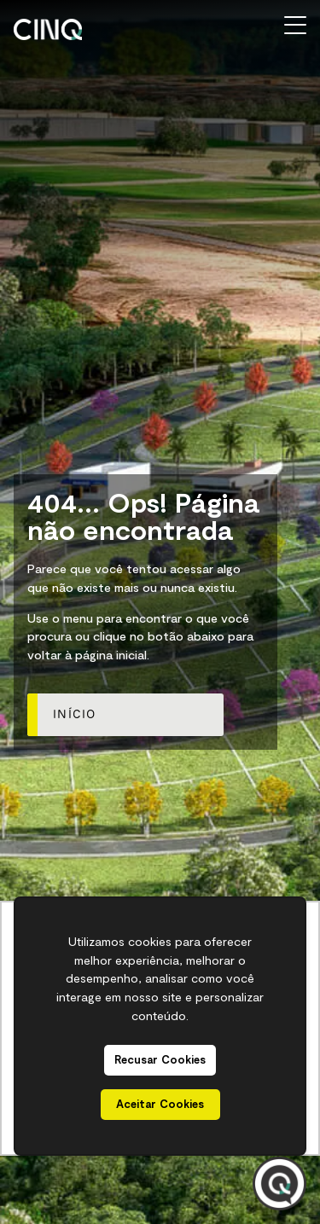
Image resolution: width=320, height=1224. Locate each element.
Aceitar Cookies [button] (160, 1104)
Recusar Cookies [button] (160, 1059)
